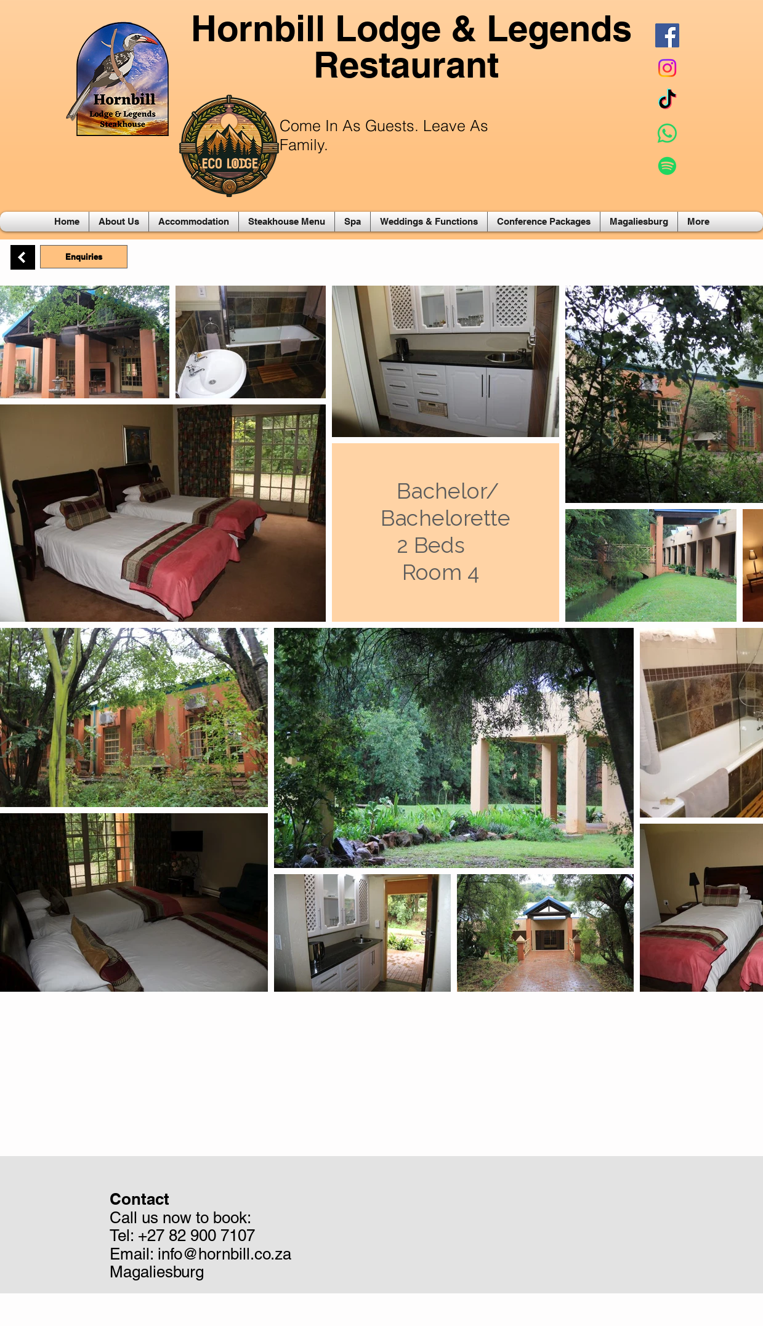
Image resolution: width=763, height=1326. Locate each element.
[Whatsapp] (667, 133)
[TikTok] (667, 101)
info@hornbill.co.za (224, 1254)
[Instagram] (667, 68)
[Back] (22, 257)
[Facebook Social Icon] (667, 35)
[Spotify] (667, 166)
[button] (118, 221)
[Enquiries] (83, 256)
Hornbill (258, 28)
